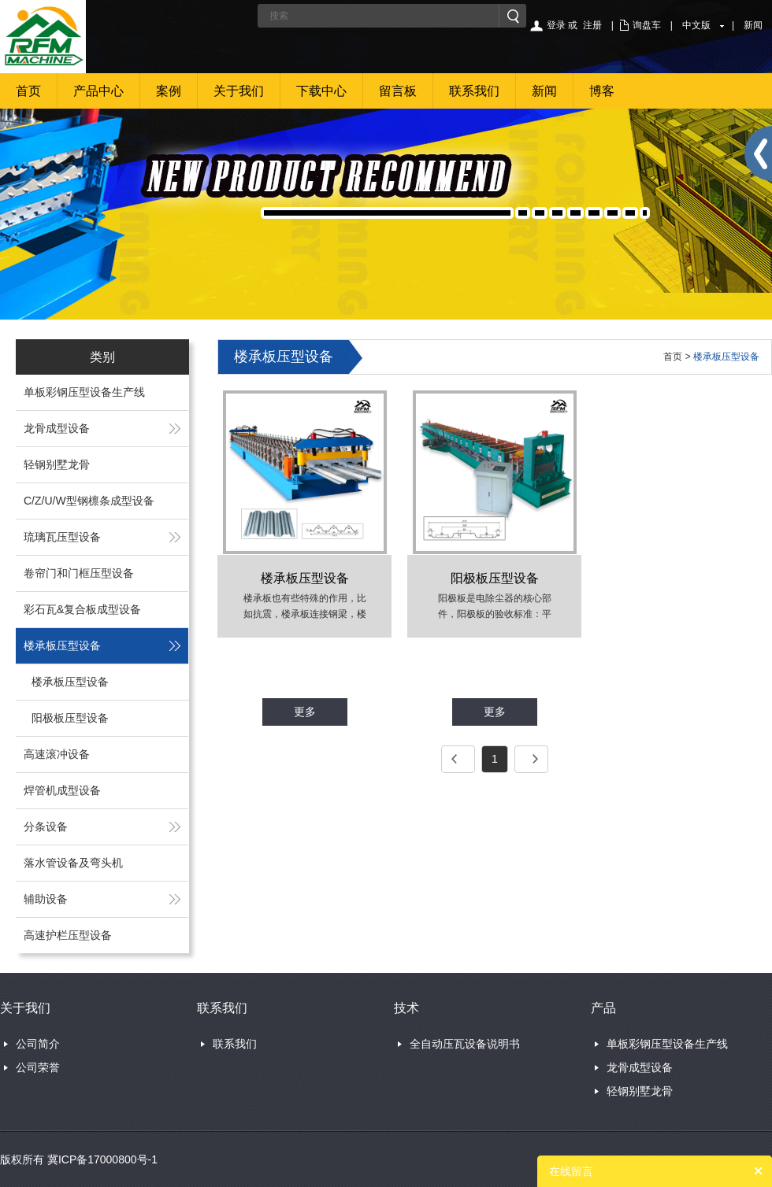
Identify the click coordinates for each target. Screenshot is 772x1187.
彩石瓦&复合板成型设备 (82, 609)
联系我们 (474, 91)
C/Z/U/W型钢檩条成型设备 (89, 500)
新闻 (753, 25)
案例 (168, 91)
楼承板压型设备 (62, 645)
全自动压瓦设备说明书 (465, 1043)
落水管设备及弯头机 (73, 862)
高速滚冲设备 (57, 754)
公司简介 (38, 1043)
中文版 (696, 25)
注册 (592, 25)
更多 (305, 711)
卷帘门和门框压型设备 (79, 573)
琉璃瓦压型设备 (62, 537)
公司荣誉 (38, 1067)
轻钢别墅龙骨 (57, 464)
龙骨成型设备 (57, 428)
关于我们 (238, 91)
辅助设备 (46, 899)
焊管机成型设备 (62, 790)
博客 (601, 91)
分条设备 (46, 826)
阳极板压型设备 (70, 718)
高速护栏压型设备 (68, 935)
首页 (28, 91)
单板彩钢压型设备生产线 (84, 392)
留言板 (398, 91)
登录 (556, 25)
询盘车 (647, 25)
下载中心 (321, 91)
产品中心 (98, 91)
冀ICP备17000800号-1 (102, 1159)
